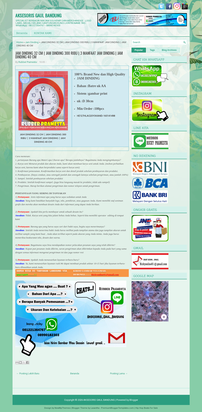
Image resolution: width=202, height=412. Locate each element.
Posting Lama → (119, 373)
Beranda (21, 33)
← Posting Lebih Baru (27, 373)
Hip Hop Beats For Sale (146, 408)
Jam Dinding (32, 42)
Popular (139, 50)
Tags (152, 50)
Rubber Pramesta (27, 62)
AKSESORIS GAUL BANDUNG (38, 15)
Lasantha (95, 408)
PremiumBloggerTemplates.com (117, 408)
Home (19, 42)
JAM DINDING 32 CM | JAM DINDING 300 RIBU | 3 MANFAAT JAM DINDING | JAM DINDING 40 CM (69, 55)
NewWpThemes (62, 408)
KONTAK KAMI (43, 33)
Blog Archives (169, 50)
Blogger (134, 400)
